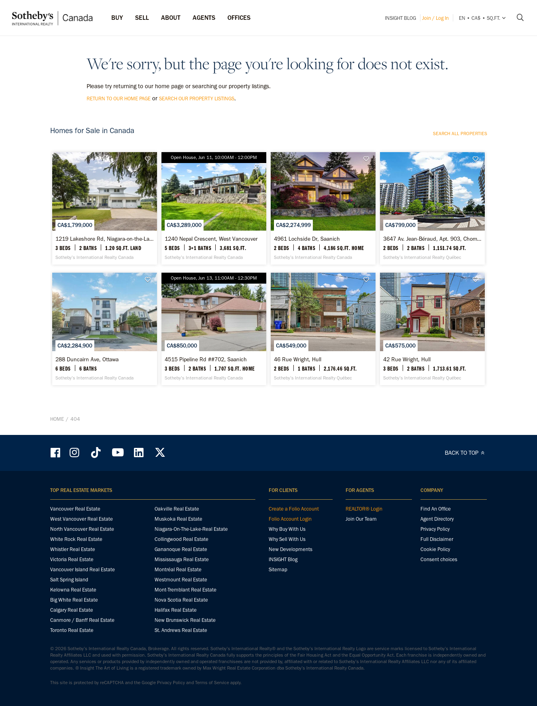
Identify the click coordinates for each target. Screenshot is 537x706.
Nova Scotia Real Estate (181, 600)
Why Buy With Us (287, 529)
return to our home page (119, 98)
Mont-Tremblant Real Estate (185, 590)
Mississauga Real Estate (182, 559)
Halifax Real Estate (176, 610)
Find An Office (435, 509)
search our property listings (196, 98)
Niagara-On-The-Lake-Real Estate (191, 529)
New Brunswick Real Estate (185, 620)
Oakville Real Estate (177, 509)
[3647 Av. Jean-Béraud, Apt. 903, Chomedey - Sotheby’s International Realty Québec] (432, 208)
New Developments (290, 549)
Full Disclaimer (436, 539)
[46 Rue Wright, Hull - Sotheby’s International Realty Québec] (323, 329)
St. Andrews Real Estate (181, 630)
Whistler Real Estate (72, 549)
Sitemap (278, 569)
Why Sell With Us (287, 539)
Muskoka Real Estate (178, 519)
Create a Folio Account (294, 509)
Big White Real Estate (74, 600)
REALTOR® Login (364, 509)
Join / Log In (435, 18)
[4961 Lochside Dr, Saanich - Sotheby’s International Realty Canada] (323, 208)
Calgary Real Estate (71, 610)
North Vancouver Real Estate (82, 529)
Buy (117, 17)
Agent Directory (437, 519)
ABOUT (170, 17)
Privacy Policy (435, 529)
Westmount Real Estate (181, 580)
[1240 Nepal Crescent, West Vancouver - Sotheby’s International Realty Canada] (213, 208)
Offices (238, 17)
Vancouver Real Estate (75, 509)
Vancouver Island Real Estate (82, 569)
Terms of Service (212, 682)
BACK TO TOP (466, 452)
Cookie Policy (435, 549)
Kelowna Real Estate (73, 590)
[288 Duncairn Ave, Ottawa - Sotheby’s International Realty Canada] (104, 329)
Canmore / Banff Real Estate (82, 620)
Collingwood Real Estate (181, 539)
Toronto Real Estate (71, 630)
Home (57, 419)
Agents (204, 17)
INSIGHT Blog (400, 18)
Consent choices (438, 559)
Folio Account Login (290, 519)
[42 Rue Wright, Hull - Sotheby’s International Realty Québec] (432, 329)
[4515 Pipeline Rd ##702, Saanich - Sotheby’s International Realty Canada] (213, 329)
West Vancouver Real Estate (81, 519)
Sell (142, 17)
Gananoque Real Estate (181, 549)
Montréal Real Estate (178, 569)
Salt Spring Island (69, 580)
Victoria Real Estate (71, 559)
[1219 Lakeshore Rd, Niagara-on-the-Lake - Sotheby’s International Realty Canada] (104, 208)
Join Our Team (361, 519)
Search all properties (460, 133)
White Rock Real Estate (76, 539)
